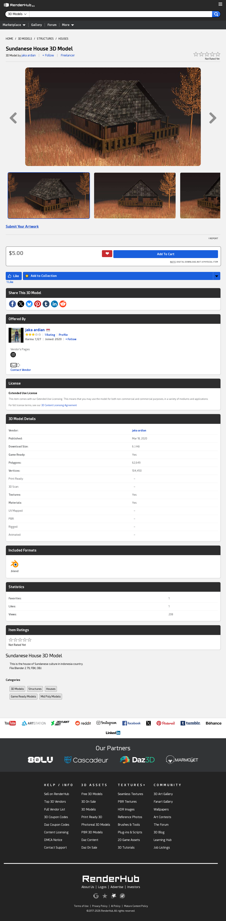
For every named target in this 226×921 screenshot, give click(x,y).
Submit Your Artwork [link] (22, 226)
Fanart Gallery (163, 801)
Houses (51, 688)
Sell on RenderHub (56, 794)
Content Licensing (56, 832)
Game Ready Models (23, 696)
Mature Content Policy (136, 906)
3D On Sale (88, 801)
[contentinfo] (18, 14)
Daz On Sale (89, 847)
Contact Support (55, 847)
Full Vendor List (54, 809)
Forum (52, 25)
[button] (220, 4)
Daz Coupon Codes (56, 824)
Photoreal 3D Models (95, 824)
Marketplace (14, 25)
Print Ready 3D (91, 817)
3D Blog (159, 832)
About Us (88, 887)
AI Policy (115, 906)
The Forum (161, 824)
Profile (63, 334)
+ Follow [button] (48, 55)
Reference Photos (130, 817)
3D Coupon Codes (56, 817)
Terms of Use (81, 906)
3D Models (17, 688)
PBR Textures (127, 801)
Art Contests (162, 817)
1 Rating (50, 334)
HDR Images (126, 809)
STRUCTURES (45, 38)
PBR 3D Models (92, 832)
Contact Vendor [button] (20, 369)
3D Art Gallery (163, 794)
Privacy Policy (99, 906)
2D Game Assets (129, 840)
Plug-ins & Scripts (130, 832)
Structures (35, 688)
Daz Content (89, 840)
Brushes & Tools (129, 824)
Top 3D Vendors (55, 801)
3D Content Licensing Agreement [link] (59, 405)
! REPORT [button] (213, 238)
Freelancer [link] (68, 55)
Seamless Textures (130, 794)
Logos (102, 887)
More (68, 25)
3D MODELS (25, 38)
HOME (9, 38)
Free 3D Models (92, 794)
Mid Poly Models (51, 696)
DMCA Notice (53, 840)
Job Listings (162, 847)
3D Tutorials (126, 847)
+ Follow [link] (70, 339)
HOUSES (63, 38)
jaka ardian (28, 55)
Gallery (36, 25)
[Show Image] (49, 195)
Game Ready (16, 454)
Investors (133, 887)
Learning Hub (163, 840)
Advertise (117, 887)
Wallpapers (161, 809)
